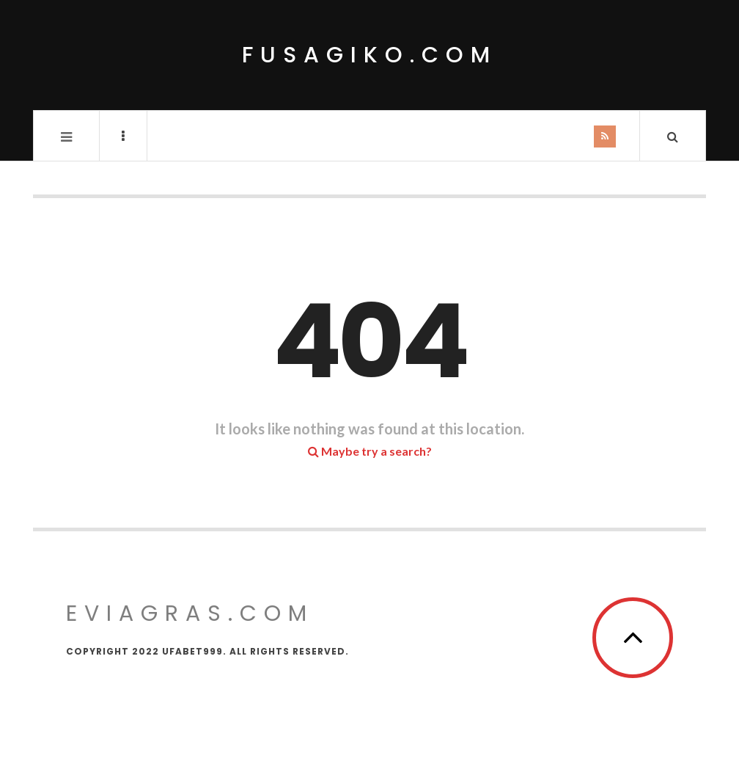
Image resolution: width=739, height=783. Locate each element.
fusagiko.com (369, 55)
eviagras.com (190, 613)
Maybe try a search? (370, 451)
